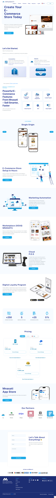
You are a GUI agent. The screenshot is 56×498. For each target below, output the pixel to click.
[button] (44, 3)
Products (14, 3)
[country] (5, 479)
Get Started (9, 33)
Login (50, 3)
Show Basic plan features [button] (41, 357)
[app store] (44, 480)
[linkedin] (35, 480)
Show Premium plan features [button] (28, 379)
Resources (33, 3)
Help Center (18, 489)
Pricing (29, 3)
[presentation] (4, 132)
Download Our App (19, 487)
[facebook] (31, 480)
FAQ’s (17, 480)
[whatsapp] (29, 482)
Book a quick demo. (14, 83)
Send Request (18, 457)
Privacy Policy (50, 494)
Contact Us (18, 481)
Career (17, 485)
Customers (24, 3)
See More (7, 179)
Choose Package (15, 352)
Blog (16, 483)
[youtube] (37, 480)
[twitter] (33, 480)
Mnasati (12, 494)
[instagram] (29, 480)
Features (19, 3)
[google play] (50, 480)
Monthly (28, 336)
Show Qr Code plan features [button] (15, 357)
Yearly (22, 336)
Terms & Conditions (43, 494)
